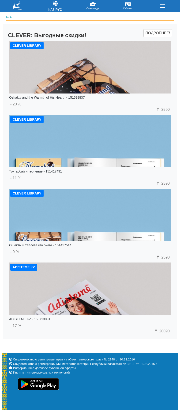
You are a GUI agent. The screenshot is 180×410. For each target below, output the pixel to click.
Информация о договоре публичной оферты (44, 368)
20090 (162, 331)
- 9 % (14, 252)
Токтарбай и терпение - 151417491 (35, 171)
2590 (163, 109)
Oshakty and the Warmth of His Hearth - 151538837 (47, 97)
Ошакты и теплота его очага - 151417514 (40, 245)
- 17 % (15, 326)
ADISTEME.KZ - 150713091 (29, 319)
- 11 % (15, 178)
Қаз (51, 9)
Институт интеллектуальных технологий (41, 372)
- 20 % (15, 104)
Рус (59, 9)
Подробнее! (157, 33)
